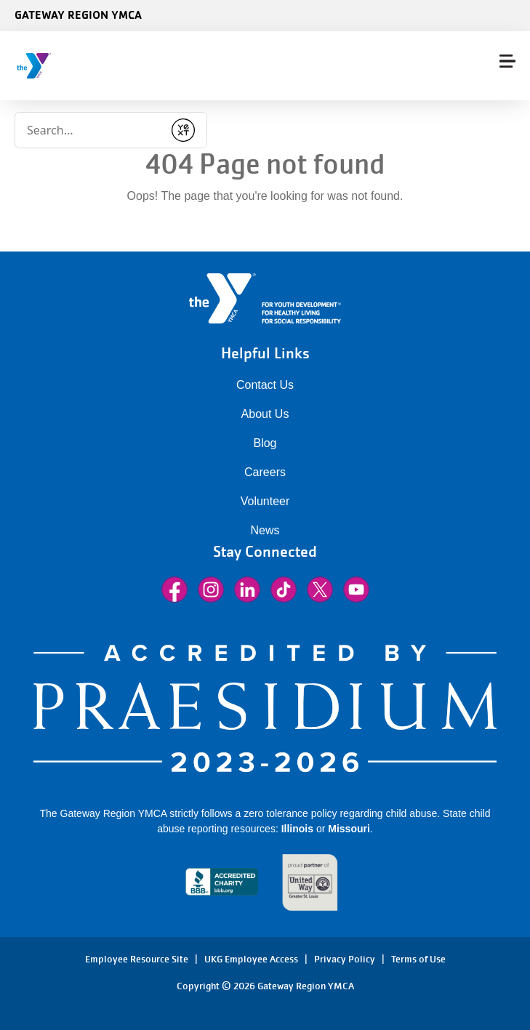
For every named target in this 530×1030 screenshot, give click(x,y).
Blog (264, 443)
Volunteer (265, 501)
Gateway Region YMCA (78, 14)
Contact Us (265, 385)
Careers (265, 472)
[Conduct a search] (89, 130)
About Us (265, 414)
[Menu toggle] (507, 61)
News (264, 530)
